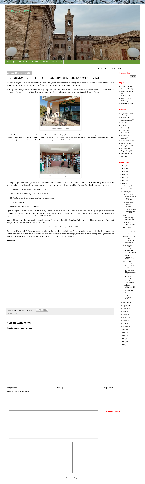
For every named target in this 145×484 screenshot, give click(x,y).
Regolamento (23, 62)
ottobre (125, 192)
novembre (126, 189)
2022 (123, 177)
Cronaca (123, 130)
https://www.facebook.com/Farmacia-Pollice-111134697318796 (29, 216)
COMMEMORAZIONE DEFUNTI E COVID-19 (129, 211)
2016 (123, 339)
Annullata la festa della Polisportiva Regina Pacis (129, 272)
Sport (122, 156)
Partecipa (35, 62)
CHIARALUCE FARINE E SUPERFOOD (128, 257)
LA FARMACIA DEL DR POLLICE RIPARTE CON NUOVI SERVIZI (129, 248)
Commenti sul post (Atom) (21, 391)
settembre (126, 302)
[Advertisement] (16, 457)
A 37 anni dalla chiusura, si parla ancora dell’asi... (129, 217)
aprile (125, 317)
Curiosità (124, 133)
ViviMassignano (126, 101)
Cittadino (124, 122)
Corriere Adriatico (126, 86)
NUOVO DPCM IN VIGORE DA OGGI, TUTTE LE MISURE (129, 239)
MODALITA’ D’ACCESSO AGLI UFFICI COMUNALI (128, 264)
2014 (123, 345)
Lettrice (123, 138)
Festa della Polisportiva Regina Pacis (128, 297)
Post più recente (12, 388)
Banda (123, 117)
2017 (123, 336)
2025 (123, 168)
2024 (123, 171)
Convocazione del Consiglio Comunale (128, 204)
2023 (123, 174)
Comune (123, 125)
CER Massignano (126, 120)
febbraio (126, 323)
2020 (123, 183)
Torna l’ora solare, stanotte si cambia (129, 228)
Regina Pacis (125, 151)
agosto (125, 306)
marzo (125, 320)
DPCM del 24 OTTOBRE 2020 (129, 223)
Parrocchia (124, 143)
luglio (125, 308)
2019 (123, 330)
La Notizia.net (125, 96)
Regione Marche (126, 98)
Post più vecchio (108, 388)
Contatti (45, 62)
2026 (123, 166)
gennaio (126, 326)
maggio (125, 314)
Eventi (15, 313)
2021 (123, 180)
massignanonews (19, 10)
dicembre (126, 186)
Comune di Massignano (128, 89)
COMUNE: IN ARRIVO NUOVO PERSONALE (128, 279)
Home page (11, 62)
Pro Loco (124, 148)
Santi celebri (125, 153)
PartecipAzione (125, 146)
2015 (123, 342)
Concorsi (124, 128)
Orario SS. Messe (112, 412)
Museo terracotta (126, 140)
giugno (125, 311)
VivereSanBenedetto (127, 103)
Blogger (76, 478)
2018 (123, 333)
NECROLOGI (57, 62)
